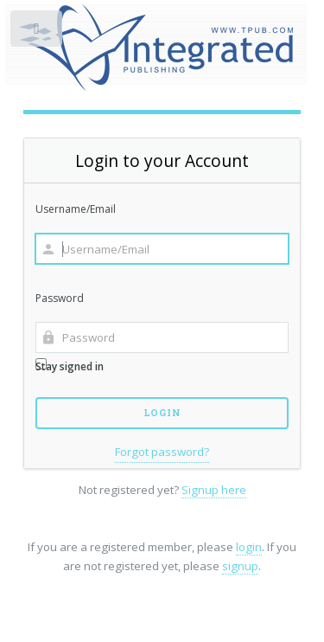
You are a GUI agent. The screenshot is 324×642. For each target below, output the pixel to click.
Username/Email (75, 209)
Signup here (213, 490)
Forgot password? (162, 451)
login (249, 547)
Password (59, 298)
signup (240, 566)
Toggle (37, 32)
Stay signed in (69, 366)
